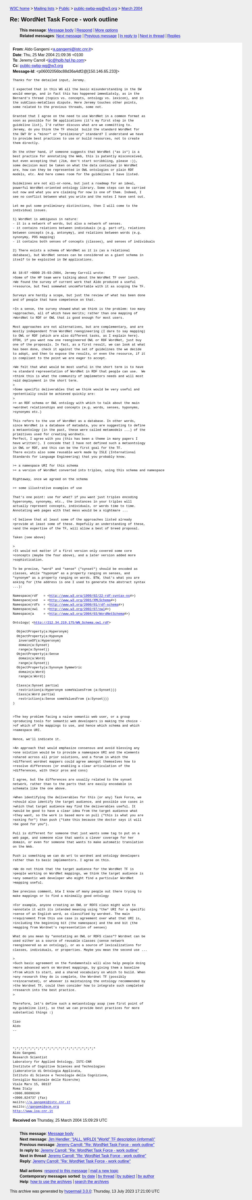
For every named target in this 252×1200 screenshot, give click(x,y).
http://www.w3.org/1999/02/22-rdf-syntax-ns (89, 596)
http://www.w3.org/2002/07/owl (77, 609)
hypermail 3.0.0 (77, 1191)
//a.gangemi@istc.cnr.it (48, 1102)
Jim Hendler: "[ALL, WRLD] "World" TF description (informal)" (101, 1139)
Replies (173, 36)
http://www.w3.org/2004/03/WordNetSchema (86, 614)
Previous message (100, 36)
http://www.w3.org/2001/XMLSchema (80, 600)
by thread (106, 1176)
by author (146, 1176)
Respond (84, 30)
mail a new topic (104, 1171)
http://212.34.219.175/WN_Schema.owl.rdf (71, 623)
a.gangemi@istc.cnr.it (72, 49)
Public (64, 8)
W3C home (20, 8)
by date (88, 1176)
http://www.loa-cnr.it (33, 1111)
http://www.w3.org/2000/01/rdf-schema (83, 605)
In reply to (128, 36)
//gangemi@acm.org (42, 1107)
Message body (61, 30)
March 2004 (132, 8)
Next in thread (152, 36)
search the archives (92, 1182)
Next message (68, 36)
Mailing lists (44, 8)
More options (106, 30)
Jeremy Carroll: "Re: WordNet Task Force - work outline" (105, 1145)
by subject (126, 1176)
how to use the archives (51, 1182)
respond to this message (65, 1171)
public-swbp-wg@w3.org (95, 8)
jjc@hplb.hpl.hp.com (66, 60)
